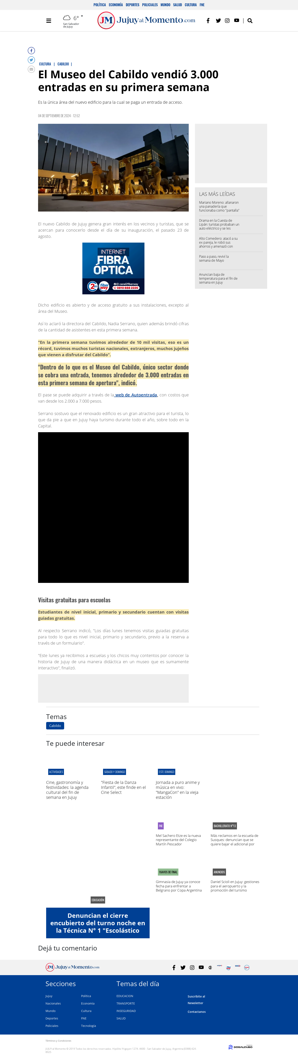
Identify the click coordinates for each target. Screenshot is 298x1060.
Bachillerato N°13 (225, 825)
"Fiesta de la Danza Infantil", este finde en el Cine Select (123, 787)
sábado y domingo (114, 772)
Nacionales (53, 1003)
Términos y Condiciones (58, 1040)
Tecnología (88, 1026)
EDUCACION (125, 996)
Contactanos (197, 1012)
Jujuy (49, 996)
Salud (177, 4)
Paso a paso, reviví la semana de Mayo (214, 258)
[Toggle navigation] (48, 20)
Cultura (191, 4)
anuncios (219, 872)
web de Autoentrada (135, 395)
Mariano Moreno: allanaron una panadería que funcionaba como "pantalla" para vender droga (219, 208)
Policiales (150, 4)
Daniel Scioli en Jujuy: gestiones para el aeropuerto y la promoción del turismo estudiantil (235, 888)
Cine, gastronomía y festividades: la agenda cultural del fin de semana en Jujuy (67, 790)
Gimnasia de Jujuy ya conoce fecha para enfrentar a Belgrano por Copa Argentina (179, 886)
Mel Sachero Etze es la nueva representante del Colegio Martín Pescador (178, 839)
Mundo (165, 4)
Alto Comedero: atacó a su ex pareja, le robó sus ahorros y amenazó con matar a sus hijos (218, 244)
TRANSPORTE (126, 1003)
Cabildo (55, 725)
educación (98, 900)
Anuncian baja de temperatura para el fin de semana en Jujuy (218, 278)
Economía (116, 4)
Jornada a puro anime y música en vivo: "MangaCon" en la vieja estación (178, 790)
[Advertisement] (113, 688)
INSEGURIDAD (126, 1011)
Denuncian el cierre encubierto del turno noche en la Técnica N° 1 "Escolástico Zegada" (97, 926)
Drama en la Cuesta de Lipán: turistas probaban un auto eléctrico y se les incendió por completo (219, 226)
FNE (202, 4)
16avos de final (168, 872)
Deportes (132, 4)
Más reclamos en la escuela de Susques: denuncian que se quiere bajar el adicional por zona (234, 842)
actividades (56, 772)
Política (100, 4)
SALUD (121, 1018)
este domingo (166, 772)
